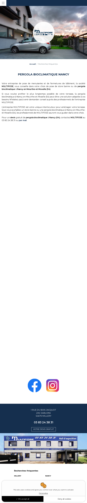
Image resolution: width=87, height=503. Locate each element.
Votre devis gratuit (43, 429)
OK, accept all (22, 499)
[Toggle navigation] (3, 3)
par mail (23, 120)
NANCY (48, 476)
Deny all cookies (64, 499)
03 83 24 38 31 (43, 422)
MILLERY (17, 476)
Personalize (43, 493)
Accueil (32, 64)
